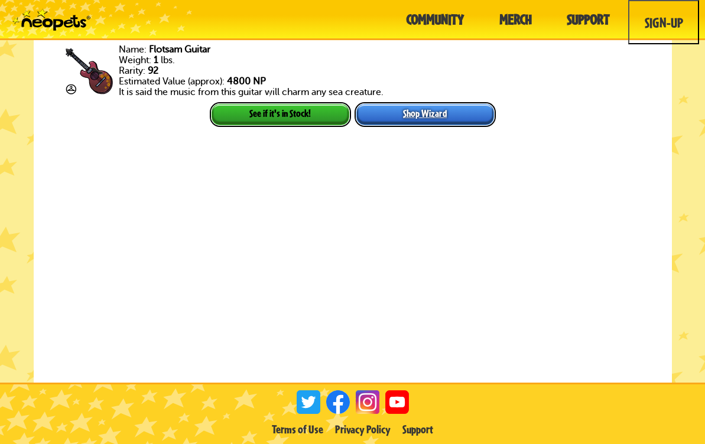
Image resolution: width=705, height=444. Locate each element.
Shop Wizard (425, 113)
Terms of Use (297, 429)
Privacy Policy (363, 429)
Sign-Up (664, 22)
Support (417, 429)
